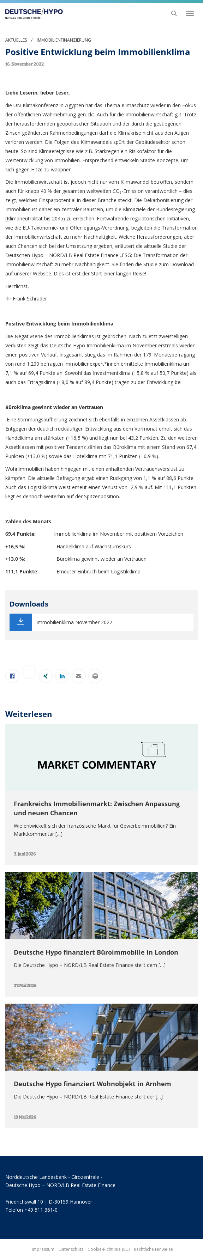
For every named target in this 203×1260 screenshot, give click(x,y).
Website (42, 273)
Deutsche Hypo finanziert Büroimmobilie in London (96, 952)
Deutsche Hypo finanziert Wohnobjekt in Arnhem (92, 1083)
